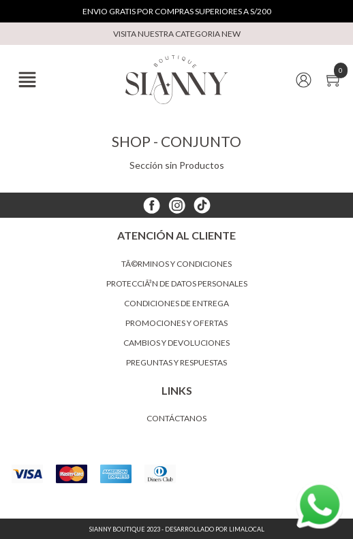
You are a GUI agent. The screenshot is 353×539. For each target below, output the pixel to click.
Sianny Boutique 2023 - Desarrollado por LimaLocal (176, 529)
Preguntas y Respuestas (176, 362)
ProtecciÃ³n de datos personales (176, 283)
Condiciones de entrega (176, 303)
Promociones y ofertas (176, 323)
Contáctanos (176, 418)
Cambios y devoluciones (176, 343)
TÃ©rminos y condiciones (176, 264)
